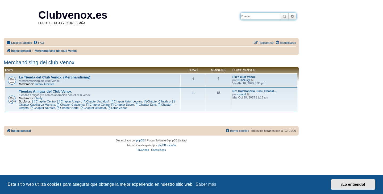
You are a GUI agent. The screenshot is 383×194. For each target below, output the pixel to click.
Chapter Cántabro (157, 101)
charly (38, 98)
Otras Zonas (117, 107)
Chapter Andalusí (96, 101)
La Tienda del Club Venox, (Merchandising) (54, 77)
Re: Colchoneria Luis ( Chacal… (254, 91)
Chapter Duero (122, 104)
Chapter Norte (68, 107)
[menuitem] (38, 42)
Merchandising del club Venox (39, 62)
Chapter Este (146, 104)
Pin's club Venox (244, 76)
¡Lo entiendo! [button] (353, 184)
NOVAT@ (244, 80)
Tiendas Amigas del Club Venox (45, 91)
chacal (242, 94)
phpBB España (167, 145)
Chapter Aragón (69, 101)
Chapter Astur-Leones (126, 101)
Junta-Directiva (44, 84)
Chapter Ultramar (93, 107)
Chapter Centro (44, 101)
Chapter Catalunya (71, 104)
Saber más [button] (206, 184)
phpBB (140, 140)
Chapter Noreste (42, 107)
